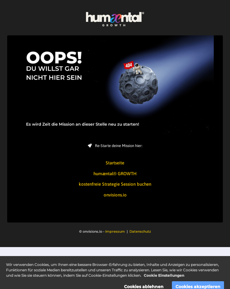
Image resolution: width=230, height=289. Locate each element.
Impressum (115, 231)
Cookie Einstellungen (164, 278)
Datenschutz (140, 231)
